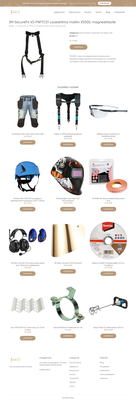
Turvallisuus (105, 34)
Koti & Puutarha (85, 34)
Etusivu (11, 27)
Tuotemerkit (119, 13)
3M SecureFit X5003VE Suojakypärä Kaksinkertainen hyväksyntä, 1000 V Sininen (28, 201)
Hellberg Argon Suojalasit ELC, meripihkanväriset (108, 136)
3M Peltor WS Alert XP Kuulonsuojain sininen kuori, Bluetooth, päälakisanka (28, 265)
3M (111, 34)
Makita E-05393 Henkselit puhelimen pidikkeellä (68, 136)
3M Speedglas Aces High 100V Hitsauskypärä (68, 201)
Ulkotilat (73, 384)
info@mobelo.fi (45, 371)
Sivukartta (103, 380)
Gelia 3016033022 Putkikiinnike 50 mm (68, 329)
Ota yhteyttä (104, 368)
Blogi (108, 13)
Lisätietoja (78, 48)
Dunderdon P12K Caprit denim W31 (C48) (27, 135)
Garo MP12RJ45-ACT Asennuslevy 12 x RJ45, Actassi (28, 330)
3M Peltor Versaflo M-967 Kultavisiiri (68, 264)
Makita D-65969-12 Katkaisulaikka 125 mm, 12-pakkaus (108, 265)
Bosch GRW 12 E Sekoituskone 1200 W (108, 329)
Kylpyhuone (59, 13)
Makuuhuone (74, 13)
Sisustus (88, 13)
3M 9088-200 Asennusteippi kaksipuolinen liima (108, 201)
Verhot (98, 13)
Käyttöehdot (104, 372)
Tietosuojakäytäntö (107, 376)
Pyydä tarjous (105, 3)
